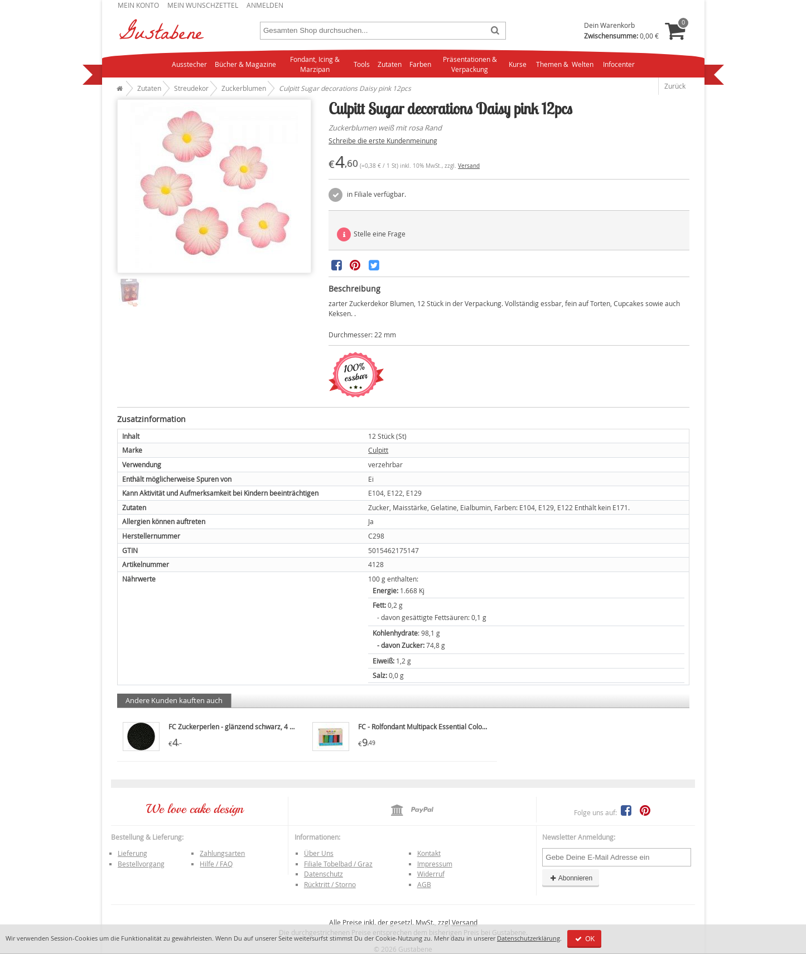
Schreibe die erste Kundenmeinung (383, 140)
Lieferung (132, 853)
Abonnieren (570, 878)
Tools (362, 64)
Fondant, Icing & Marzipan (315, 64)
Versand (469, 166)
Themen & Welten (564, 64)
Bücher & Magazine (245, 64)
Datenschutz (323, 873)
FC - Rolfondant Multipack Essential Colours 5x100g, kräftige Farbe (460, 726)
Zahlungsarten (222, 853)
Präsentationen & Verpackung (470, 64)
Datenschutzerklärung (528, 938)
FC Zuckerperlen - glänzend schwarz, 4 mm (235, 726)
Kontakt (429, 853)
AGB (424, 884)
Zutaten (390, 64)
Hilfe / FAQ (216, 863)
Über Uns (319, 853)
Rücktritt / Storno (330, 884)
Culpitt (378, 449)
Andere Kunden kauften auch (174, 700)
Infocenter (619, 64)
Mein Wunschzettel (202, 5)
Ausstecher (189, 64)
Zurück (675, 85)
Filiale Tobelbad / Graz (338, 863)
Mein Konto (138, 5)
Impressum (434, 863)
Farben (420, 64)
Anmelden (265, 5)
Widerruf (431, 873)
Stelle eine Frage (371, 234)
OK (584, 939)
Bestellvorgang (141, 863)
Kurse (518, 64)
